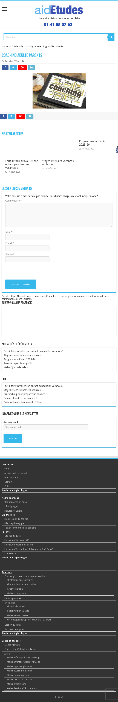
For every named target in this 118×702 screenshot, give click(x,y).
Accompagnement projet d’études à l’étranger (29, 620)
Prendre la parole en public (18, 363)
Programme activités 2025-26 (20, 359)
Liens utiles (8, 464)
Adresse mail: (11, 422)
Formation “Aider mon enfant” (19, 545)
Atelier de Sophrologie (14, 490)
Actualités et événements (16, 473)
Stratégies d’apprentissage (20, 580)
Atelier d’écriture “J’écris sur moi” (22, 688)
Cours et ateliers (11, 641)
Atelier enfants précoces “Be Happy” (24, 657)
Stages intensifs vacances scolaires (22, 355)
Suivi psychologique (14, 629)
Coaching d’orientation (18, 611)
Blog (6, 468)
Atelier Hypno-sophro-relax (20, 666)
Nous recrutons (12, 477)
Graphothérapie (15, 589)
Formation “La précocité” (16, 540)
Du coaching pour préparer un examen (24, 394)
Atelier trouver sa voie (17, 615)
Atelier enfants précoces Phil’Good (23, 662)
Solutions (7, 572)
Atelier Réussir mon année (19, 671)
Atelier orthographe (16, 593)
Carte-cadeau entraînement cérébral (23, 402)
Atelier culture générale (18, 675)
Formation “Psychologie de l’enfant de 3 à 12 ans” (28, 549)
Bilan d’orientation (16, 606)
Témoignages (11, 506)
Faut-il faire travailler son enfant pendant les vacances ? (34, 351)
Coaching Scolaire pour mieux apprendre (24, 576)
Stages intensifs (12, 645)
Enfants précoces (12, 598)
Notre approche (10, 498)
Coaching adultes (12, 536)
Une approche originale (15, 502)
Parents (6, 532)
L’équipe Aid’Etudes (13, 511)
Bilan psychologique (14, 523)
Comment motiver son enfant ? (20, 398)
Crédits (7, 486)
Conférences (10, 553)
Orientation (10, 603)
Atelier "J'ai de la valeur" (17, 367)
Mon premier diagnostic (16, 519)
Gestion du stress (12, 625)
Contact (8, 482)
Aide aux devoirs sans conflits (21, 584)
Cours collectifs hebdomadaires (20, 649)
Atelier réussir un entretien (19, 679)
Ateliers (7, 654)
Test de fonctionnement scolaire (20, 528)
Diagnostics (8, 515)
